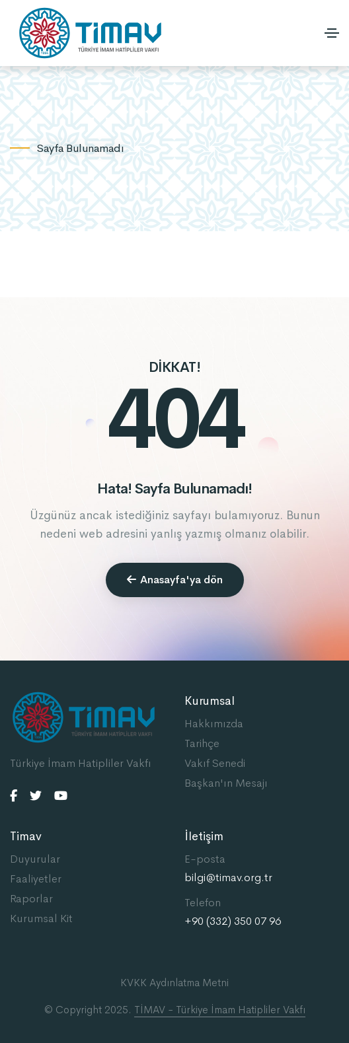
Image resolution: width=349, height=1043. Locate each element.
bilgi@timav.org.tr (228, 878)
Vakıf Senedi (214, 763)
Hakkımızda (213, 724)
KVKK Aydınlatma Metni (174, 982)
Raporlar (31, 899)
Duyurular (35, 859)
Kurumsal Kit (41, 918)
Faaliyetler (35, 879)
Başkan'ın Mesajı (226, 783)
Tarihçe (201, 743)
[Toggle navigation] (332, 33)
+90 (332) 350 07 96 (232, 921)
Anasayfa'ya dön (175, 580)
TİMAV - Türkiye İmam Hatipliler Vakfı (219, 1010)
